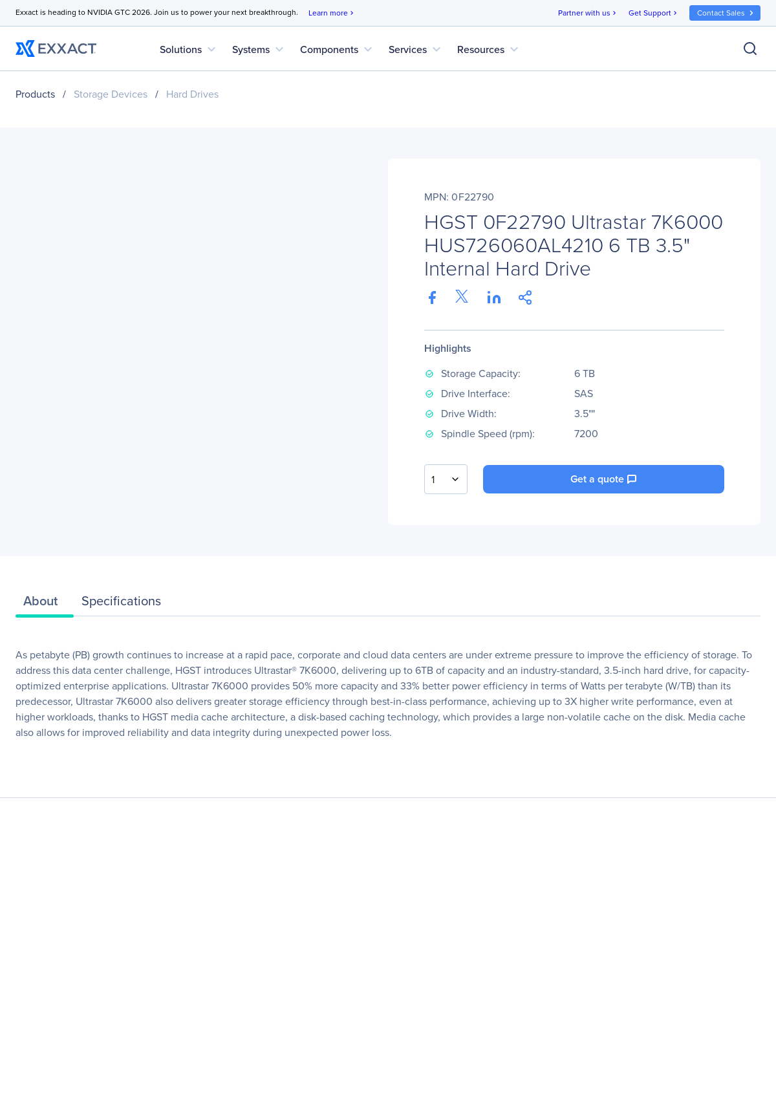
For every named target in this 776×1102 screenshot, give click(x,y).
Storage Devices (110, 94)
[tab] (45, 604)
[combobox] (446, 479)
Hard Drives (192, 94)
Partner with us (588, 13)
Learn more (332, 13)
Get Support (654, 13)
